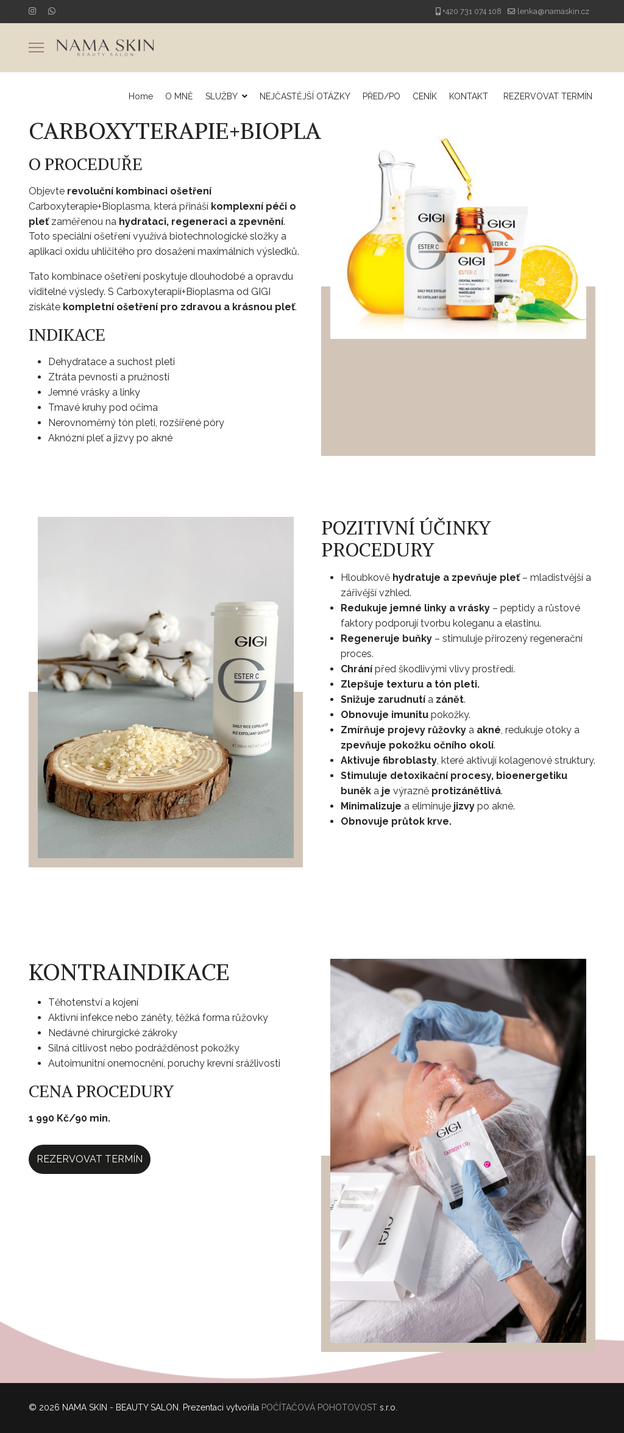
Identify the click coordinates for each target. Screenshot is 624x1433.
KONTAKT (468, 96)
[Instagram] (32, 11)
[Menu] (36, 47)
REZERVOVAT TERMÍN (547, 96)
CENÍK (425, 96)
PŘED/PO (381, 96)
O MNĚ (179, 96)
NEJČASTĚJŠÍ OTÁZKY (305, 96)
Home (141, 96)
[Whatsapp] (51, 11)
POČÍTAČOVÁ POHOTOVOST (319, 1407)
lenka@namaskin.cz (553, 11)
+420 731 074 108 (472, 11)
